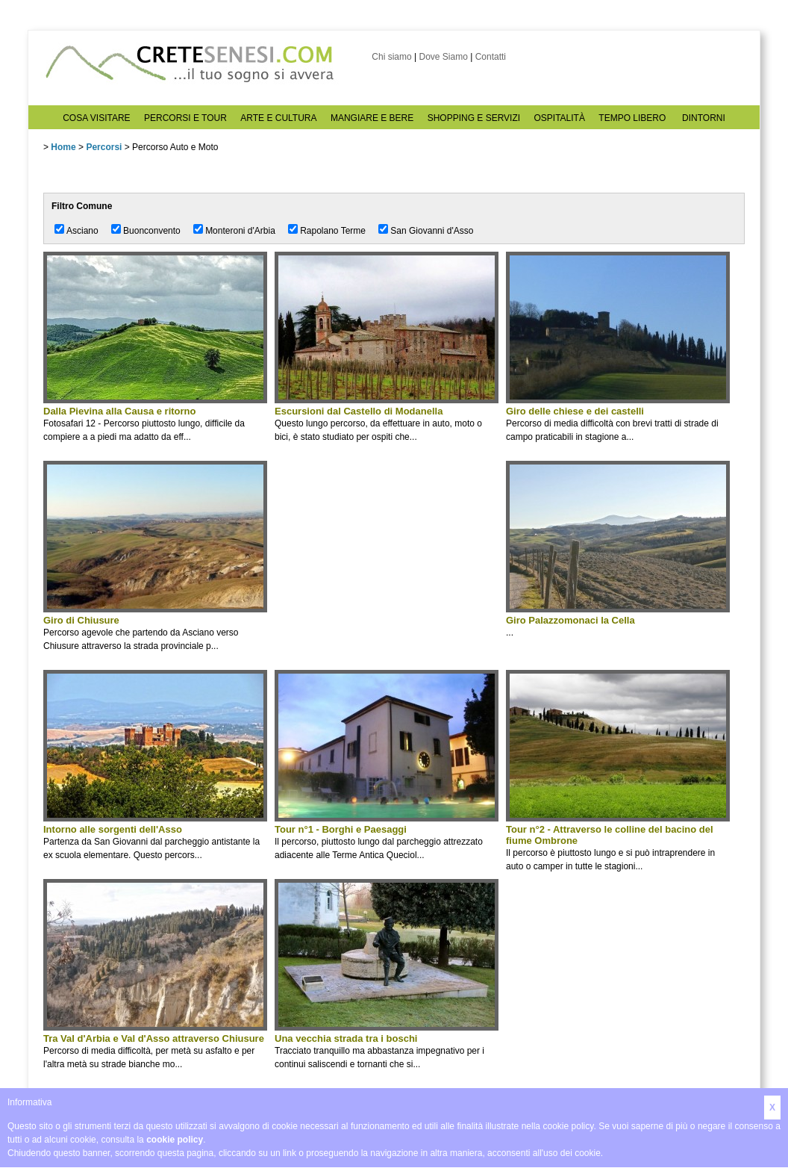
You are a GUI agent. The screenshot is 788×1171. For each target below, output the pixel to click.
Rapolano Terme (333, 231)
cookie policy (174, 1139)
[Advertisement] (386, 565)
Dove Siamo (443, 57)
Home (63, 147)
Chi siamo (391, 57)
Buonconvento (152, 231)
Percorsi (104, 147)
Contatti (490, 57)
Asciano (82, 231)
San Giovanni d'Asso (431, 231)
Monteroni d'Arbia (240, 231)
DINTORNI (703, 118)
